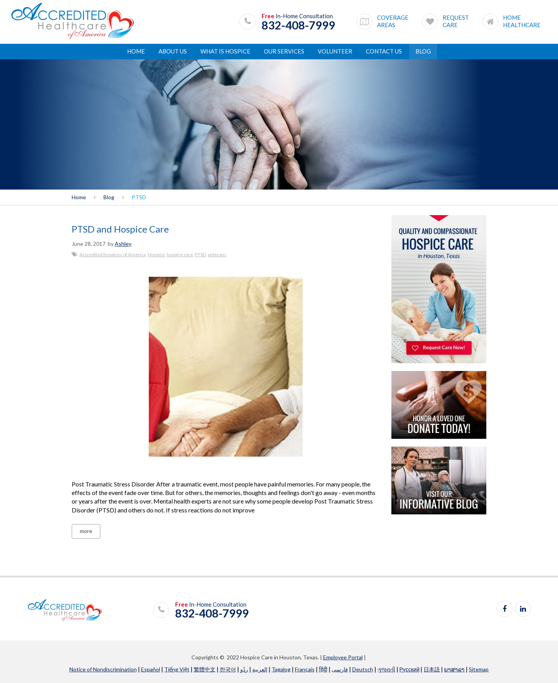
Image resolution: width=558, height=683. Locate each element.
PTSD (200, 254)
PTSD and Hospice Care (120, 229)
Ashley (123, 243)
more (86, 531)
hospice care (180, 254)
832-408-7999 (298, 25)
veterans (217, 254)
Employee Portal (343, 657)
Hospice (156, 254)
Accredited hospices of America (112, 254)
